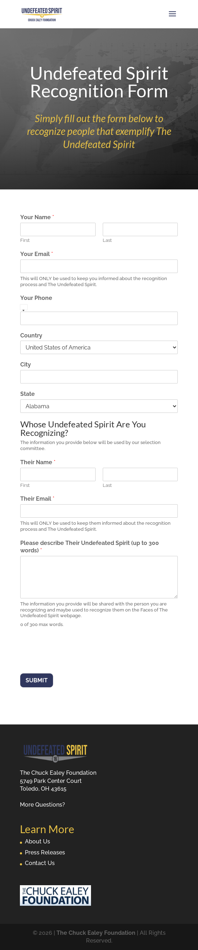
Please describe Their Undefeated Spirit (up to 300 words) (89, 547)
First (25, 240)
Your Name (37, 217)
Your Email (36, 254)
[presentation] (74, 661)
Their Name (37, 462)
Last (107, 240)
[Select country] (23, 308)
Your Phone (36, 298)
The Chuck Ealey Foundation (96, 932)
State (27, 394)
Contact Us (40, 863)
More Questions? (42, 804)
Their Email (37, 498)
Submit (37, 680)
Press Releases (45, 852)
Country (31, 335)
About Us (37, 841)
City (25, 364)
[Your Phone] (99, 318)
